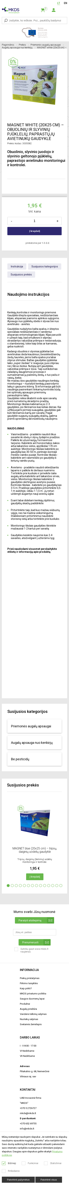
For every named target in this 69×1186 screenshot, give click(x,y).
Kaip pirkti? (26, 988)
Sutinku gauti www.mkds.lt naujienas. (31, 951)
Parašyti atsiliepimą (36, 920)
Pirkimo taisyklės (29, 983)
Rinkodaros (11, 1171)
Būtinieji (9, 1163)
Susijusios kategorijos (44, 266)
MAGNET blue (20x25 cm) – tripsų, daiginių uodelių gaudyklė (35, 850)
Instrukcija (17, 266)
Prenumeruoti (36, 942)
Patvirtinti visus (48, 1179)
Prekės (24, 44)
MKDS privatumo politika (33, 993)
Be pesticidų (20, 759)
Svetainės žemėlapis (31, 1024)
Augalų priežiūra (28, 1009)
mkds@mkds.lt (28, 1113)
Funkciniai (30, 1163)
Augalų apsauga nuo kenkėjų (18, 47)
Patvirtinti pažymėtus (18, 1179)
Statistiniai (53, 1163)
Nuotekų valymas (29, 1019)
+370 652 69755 (28, 1123)
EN (65, 3)
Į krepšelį (34, 231)
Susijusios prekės (21, 274)
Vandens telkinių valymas (33, 1014)
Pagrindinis (9, 44)
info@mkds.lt (27, 1128)
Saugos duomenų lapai (32, 998)
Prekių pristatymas (29, 978)
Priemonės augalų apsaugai (47, 44)
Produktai (25, 1003)
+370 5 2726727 (28, 1108)
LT (58, 3)
